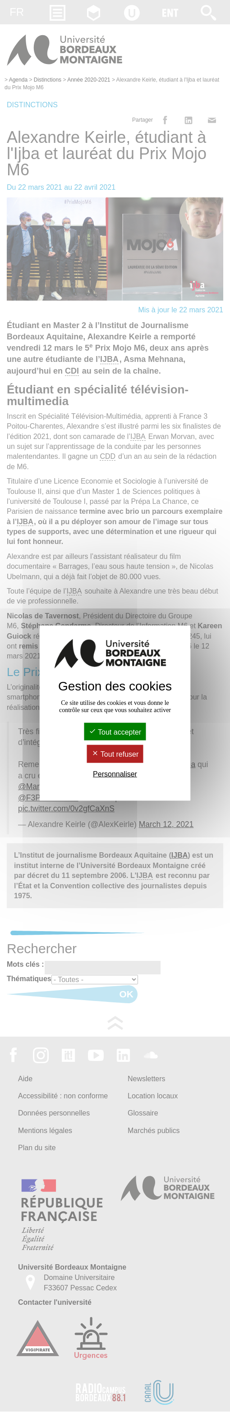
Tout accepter (115, 732)
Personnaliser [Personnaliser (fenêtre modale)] (115, 773)
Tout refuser (115, 754)
